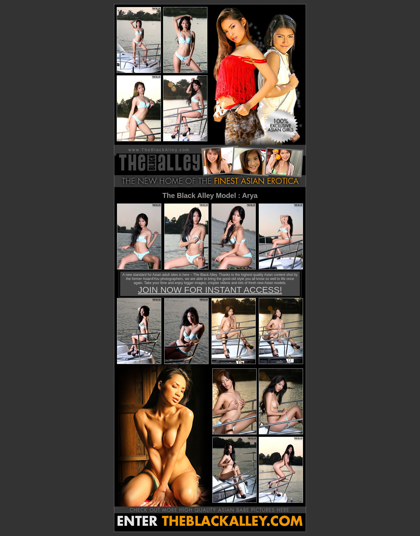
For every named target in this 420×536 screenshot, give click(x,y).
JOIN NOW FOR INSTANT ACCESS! (210, 290)
